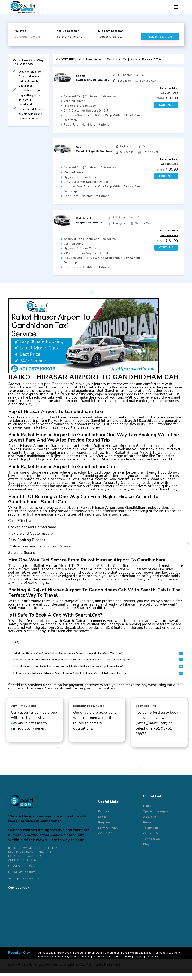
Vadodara (152, 959)
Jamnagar (160, 955)
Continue (166, 105)
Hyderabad (136, 955)
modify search (159, 37)
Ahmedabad (45, 955)
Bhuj (91, 955)
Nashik (56, 959)
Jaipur (149, 955)
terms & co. (151, 842)
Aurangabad (63, 955)
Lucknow (174, 955)
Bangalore (79, 955)
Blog (146, 847)
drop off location (111, 31)
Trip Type (19, 31)
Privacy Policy (108, 831)
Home (147, 809)
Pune (109, 959)
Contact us (150, 836)
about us (149, 820)
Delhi (99, 955)
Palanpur (98, 959)
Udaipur (138, 959)
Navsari (86, 959)
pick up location (68, 31)
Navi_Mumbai (70, 959)
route (147, 825)
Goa (125, 955)
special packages (155, 814)
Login (102, 820)
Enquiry (103, 814)
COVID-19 (105, 836)
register (104, 825)
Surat (117, 959)
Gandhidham (112, 955)
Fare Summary (169, 92)
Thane (127, 959)
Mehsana (44, 959)
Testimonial (151, 830)
